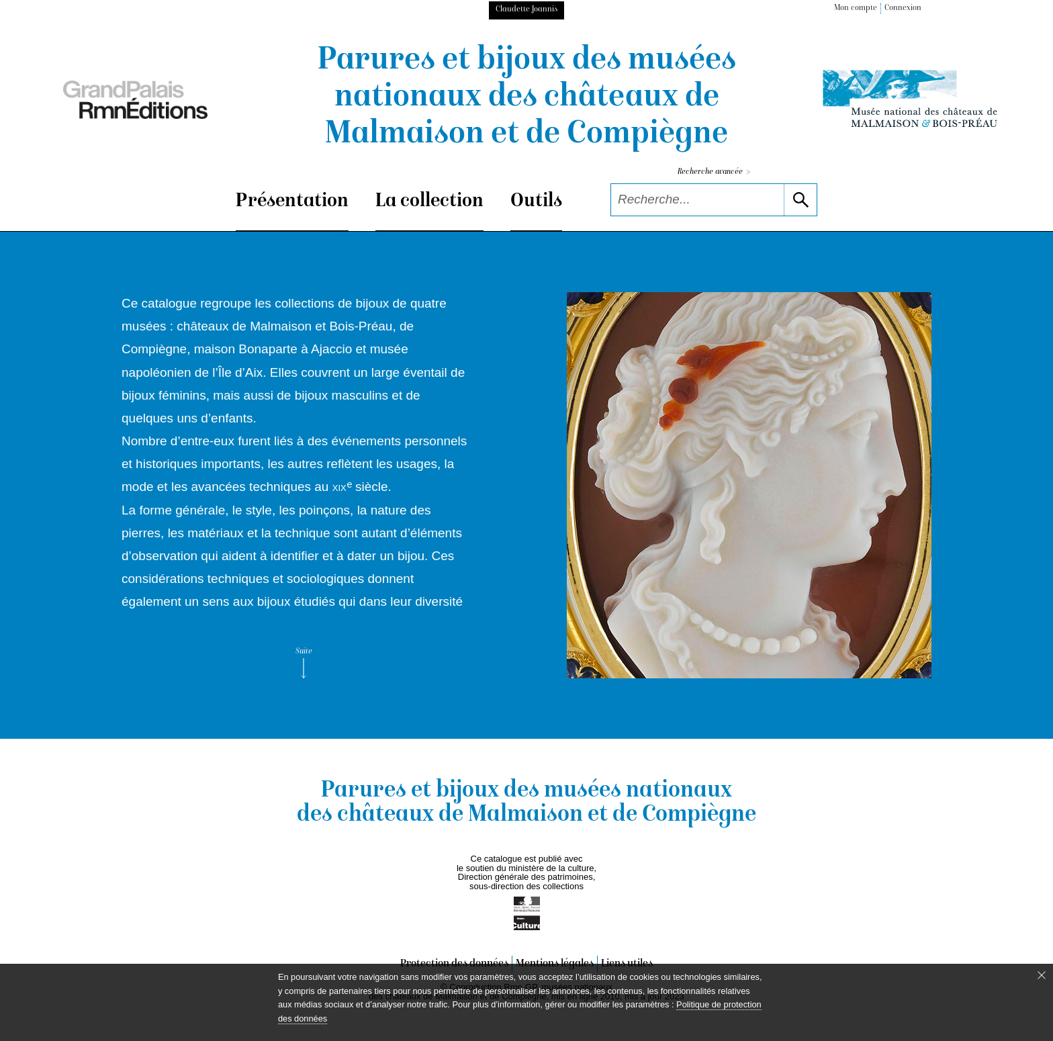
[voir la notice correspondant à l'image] (749, 485)
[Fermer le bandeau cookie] (1042, 975)
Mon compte (855, 8)
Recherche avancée (714, 172)
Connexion (902, 8)
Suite (303, 662)
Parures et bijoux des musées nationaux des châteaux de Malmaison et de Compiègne (527, 98)
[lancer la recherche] (800, 200)
